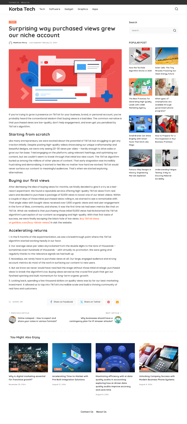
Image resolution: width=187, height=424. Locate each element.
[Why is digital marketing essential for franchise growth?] (28, 360)
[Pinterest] (108, 302)
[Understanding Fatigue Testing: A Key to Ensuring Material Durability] (166, 158)
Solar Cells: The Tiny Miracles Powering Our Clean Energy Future (166, 70)
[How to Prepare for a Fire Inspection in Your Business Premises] (166, 124)
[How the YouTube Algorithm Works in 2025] (140, 56)
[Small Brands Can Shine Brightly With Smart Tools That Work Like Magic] (140, 124)
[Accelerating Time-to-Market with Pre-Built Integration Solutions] (71, 360)
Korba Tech (22, 9)
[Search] (176, 9)
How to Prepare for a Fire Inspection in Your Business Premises (165, 138)
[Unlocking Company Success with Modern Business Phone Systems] (158, 360)
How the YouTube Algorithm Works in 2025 (138, 70)
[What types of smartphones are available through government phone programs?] (166, 87)
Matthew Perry (20, 43)
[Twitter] (90, 302)
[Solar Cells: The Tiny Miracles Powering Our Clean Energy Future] (166, 56)
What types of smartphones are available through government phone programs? (164, 104)
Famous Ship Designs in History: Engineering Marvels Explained (140, 172)
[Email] (117, 302)
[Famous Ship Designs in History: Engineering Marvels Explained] (140, 158)
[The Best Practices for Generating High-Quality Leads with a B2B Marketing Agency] (140, 87)
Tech (13, 22)
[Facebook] (61, 302)
